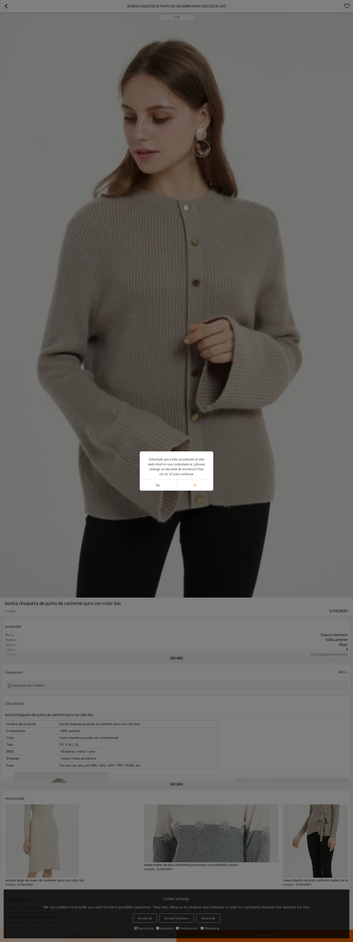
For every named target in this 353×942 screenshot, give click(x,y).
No (158, 485)
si (194, 485)
